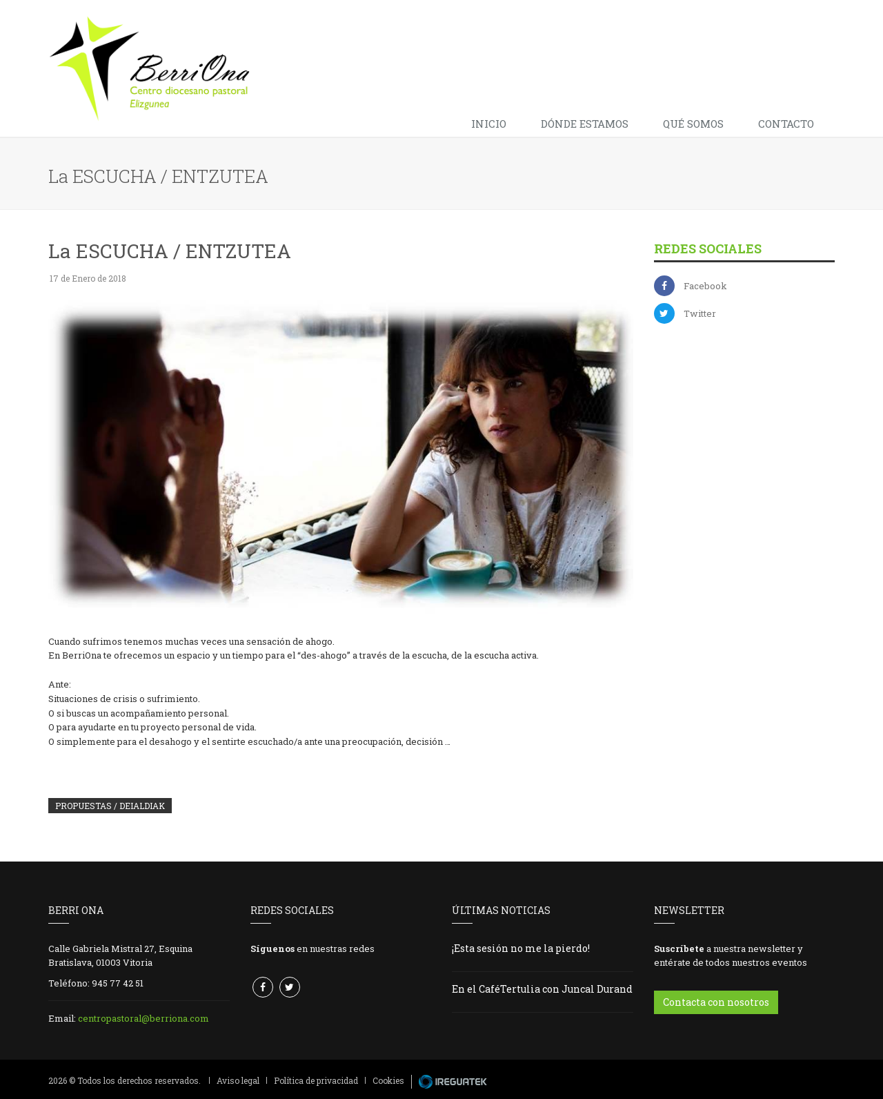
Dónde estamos (584, 123)
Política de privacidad (316, 1080)
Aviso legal (238, 1080)
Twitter (700, 313)
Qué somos (693, 123)
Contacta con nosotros (716, 1002)
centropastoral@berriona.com (143, 1018)
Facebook (705, 286)
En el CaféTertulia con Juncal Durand (542, 988)
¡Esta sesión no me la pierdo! (521, 948)
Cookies (388, 1080)
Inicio (488, 123)
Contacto (786, 123)
